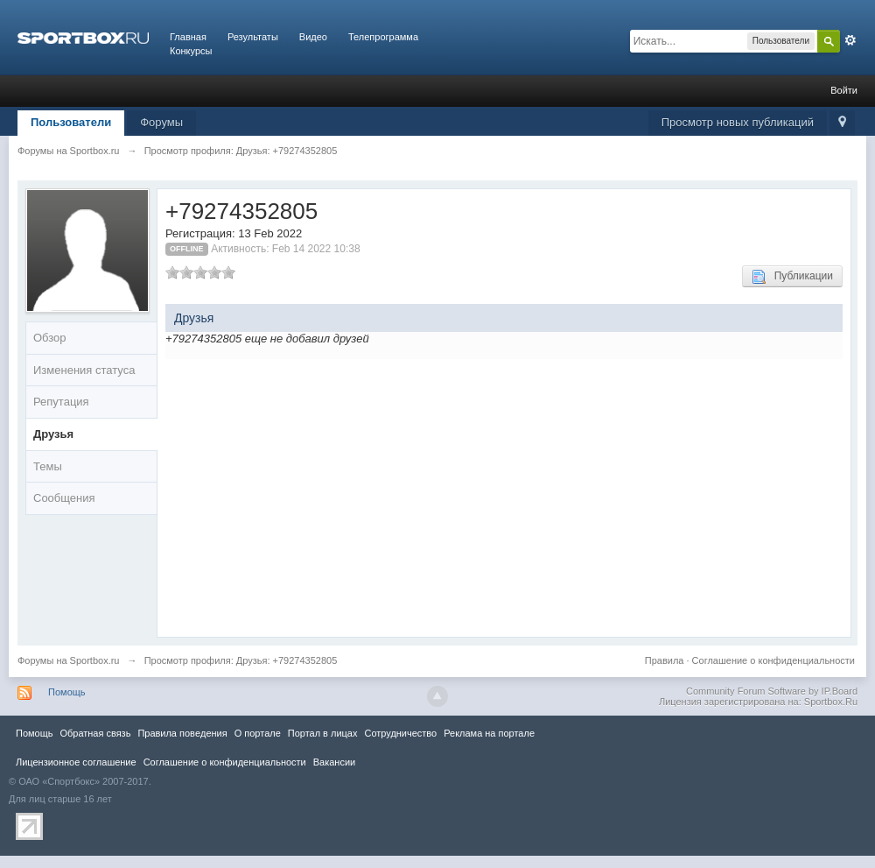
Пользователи (71, 122)
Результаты (253, 37)
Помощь (67, 692)
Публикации (792, 277)
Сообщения (64, 498)
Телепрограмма (383, 37)
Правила (664, 660)
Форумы (161, 122)
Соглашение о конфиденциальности (773, 660)
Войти (844, 90)
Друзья (53, 434)
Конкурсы (191, 51)
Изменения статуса (84, 370)
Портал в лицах (323, 733)
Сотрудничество (400, 733)
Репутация (61, 401)
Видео (313, 37)
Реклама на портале (489, 733)
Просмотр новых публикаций (738, 122)
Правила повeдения (182, 733)
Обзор (49, 337)
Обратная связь (95, 733)
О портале (257, 733)
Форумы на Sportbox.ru (69, 660)
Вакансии (334, 762)
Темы (47, 466)
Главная (188, 37)
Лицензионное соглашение (76, 762)
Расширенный (851, 40)
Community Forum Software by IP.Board (772, 691)
